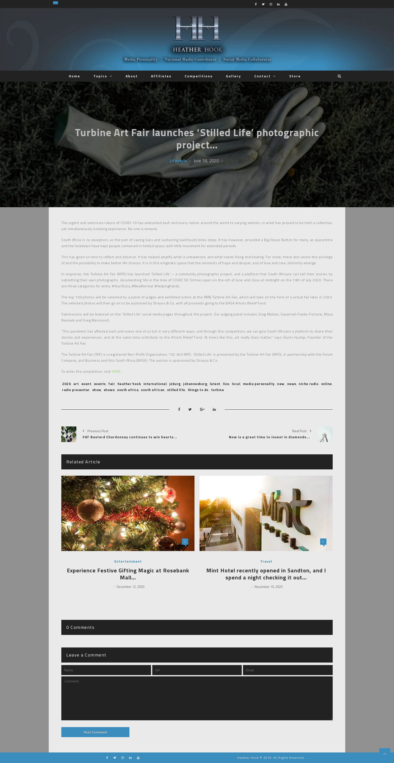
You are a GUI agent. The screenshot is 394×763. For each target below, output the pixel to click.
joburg (175, 383)
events (100, 383)
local (236, 383)
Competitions (199, 76)
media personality (259, 383)
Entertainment (128, 561)
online (326, 383)
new (280, 383)
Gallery (233, 76)
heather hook (129, 383)
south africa (127, 389)
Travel (266, 561)
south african (153, 389)
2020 (66, 383)
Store (295, 76)
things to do (198, 389)
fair (111, 383)
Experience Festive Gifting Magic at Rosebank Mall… (128, 574)
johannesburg (195, 383)
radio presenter (76, 389)
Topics (100, 76)
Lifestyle (178, 160)
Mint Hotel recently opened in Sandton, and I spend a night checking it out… (266, 574)
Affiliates (161, 76)
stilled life (176, 389)
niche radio (308, 383)
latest (215, 383)
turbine (217, 389)
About (132, 76)
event (86, 383)
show (96, 389)
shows (109, 389)
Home (74, 76)
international (155, 383)
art (76, 383)
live (226, 383)
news (291, 383)
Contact (262, 76)
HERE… (118, 371)
